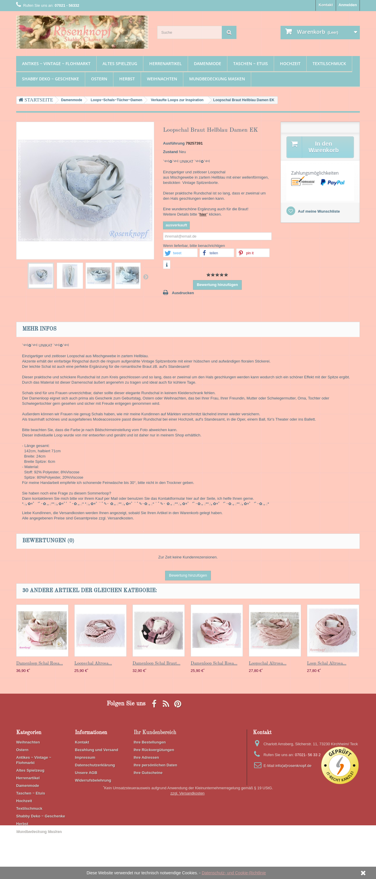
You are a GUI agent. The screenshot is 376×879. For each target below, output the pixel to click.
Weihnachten (162, 79)
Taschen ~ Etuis (250, 63)
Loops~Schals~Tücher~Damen (116, 100)
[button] (180, 253)
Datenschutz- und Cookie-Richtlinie (234, 872)
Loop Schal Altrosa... (326, 663)
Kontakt (326, 5)
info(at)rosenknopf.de (293, 765)
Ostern (99, 79)
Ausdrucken (183, 293)
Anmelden (347, 5)
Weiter (146, 277)
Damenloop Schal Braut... (156, 663)
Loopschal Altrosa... (93, 663)
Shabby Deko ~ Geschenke (50, 79)
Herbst (127, 79)
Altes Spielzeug (120, 63)
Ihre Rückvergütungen (154, 750)
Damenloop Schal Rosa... (39, 663)
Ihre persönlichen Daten (155, 765)
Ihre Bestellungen (150, 742)
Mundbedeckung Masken (217, 79)
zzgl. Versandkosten (187, 847)
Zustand (170, 152)
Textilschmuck (329, 63)
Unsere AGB (86, 772)
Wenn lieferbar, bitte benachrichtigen (194, 245)
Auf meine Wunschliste (318, 211)
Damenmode (207, 63)
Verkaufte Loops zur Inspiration (177, 100)
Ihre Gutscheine (148, 772)
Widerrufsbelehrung (93, 780)
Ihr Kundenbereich (155, 732)
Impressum (85, 757)
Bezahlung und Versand (96, 750)
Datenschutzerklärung (95, 765)
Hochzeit (290, 63)
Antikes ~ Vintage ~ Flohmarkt (56, 63)
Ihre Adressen (146, 757)
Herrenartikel (165, 63)
